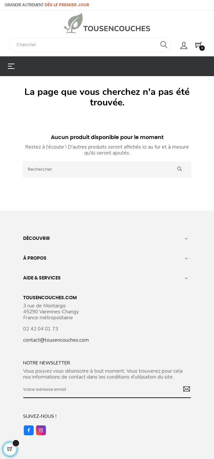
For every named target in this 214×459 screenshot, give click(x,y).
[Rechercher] (107, 169)
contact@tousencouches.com (56, 340)
